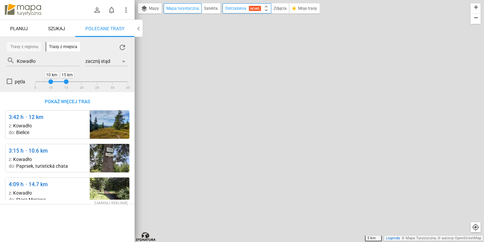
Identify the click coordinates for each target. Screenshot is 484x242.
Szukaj (56, 28)
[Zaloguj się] (97, 10)
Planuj (19, 28)
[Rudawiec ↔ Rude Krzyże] (109, 124)
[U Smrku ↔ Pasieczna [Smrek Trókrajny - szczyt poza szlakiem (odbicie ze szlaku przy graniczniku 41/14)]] (109, 158)
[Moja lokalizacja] (476, 227)
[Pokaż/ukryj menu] (126, 10)
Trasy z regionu (24, 46)
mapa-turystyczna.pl (23, 9)
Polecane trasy (104, 28)
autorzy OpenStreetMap (461, 238)
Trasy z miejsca (63, 46)
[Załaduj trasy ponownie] (122, 47)
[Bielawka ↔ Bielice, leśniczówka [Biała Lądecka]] (109, 191)
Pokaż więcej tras (67, 101)
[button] (476, 8)
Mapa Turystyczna (421, 238)
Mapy (149, 8)
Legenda (393, 238)
